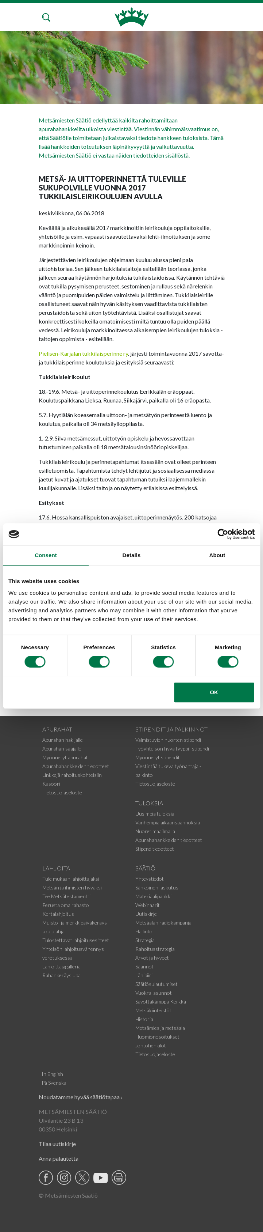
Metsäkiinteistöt (153, 1010)
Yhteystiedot (149, 879)
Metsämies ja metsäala (160, 1028)
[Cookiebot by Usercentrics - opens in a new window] (223, 534)
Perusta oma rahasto (65, 905)
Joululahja (53, 931)
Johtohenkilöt (150, 1045)
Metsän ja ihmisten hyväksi (72, 887)
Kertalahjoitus (58, 914)
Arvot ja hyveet (152, 958)
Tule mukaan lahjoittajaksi (70, 879)
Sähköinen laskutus (156, 887)
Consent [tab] (46, 555)
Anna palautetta (58, 1158)
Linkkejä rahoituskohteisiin (72, 775)
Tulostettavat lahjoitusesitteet (75, 940)
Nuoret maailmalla (155, 831)
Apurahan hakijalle (62, 740)
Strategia (145, 940)
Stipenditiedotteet (154, 849)
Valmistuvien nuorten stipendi (168, 740)
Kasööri (51, 784)
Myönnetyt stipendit (157, 757)
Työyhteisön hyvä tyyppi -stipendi (172, 748)
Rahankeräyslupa (61, 975)
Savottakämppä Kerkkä (160, 1001)
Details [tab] (132, 555)
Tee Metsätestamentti (66, 896)
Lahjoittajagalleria (61, 966)
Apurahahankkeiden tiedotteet (75, 766)
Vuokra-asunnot (153, 993)
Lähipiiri (143, 975)
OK (214, 692)
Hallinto (143, 931)
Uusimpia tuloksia (154, 813)
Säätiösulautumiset (156, 984)
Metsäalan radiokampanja (163, 922)
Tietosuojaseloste (62, 792)
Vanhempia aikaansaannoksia (167, 822)
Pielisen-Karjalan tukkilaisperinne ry (83, 353)
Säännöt (144, 966)
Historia (144, 1019)
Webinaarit (147, 905)
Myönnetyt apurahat (65, 757)
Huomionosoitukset (157, 1036)
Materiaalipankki (153, 896)
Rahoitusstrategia (155, 949)
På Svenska (54, 1083)
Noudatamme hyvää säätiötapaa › (81, 1096)
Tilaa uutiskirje (57, 1143)
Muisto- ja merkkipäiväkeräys (74, 922)
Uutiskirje (146, 914)
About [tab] (217, 555)
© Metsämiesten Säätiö (68, 1195)
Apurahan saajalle (61, 748)
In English (52, 1074)
